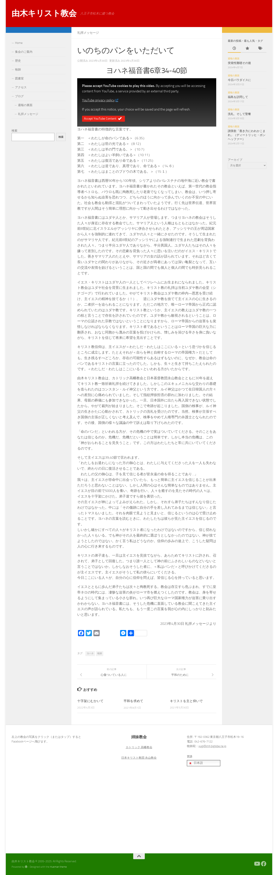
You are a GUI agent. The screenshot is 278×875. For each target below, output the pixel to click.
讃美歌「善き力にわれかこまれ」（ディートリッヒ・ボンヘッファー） (246, 135)
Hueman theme (58, 866)
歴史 (18, 60)
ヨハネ (90, 653)
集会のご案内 (23, 52)
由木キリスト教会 (44, 13)
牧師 (99, 653)
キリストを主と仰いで (186, 701)
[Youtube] (256, 863)
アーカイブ (235, 160)
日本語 (195, 763)
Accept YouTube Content (103, 119)
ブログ (19, 96)
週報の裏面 (25, 105)
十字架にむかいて (90, 701)
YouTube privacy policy (100, 100)
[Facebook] (263, 863)
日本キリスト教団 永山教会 (139, 757)
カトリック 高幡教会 (139, 747)
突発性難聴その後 (239, 63)
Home (19, 43)
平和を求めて (133, 701)
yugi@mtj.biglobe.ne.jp (212, 746)
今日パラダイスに (239, 80)
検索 (14, 130)
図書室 (19, 78)
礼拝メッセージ (88, 33)
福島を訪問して (238, 97)
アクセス (21, 87)
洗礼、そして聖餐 (239, 114)
